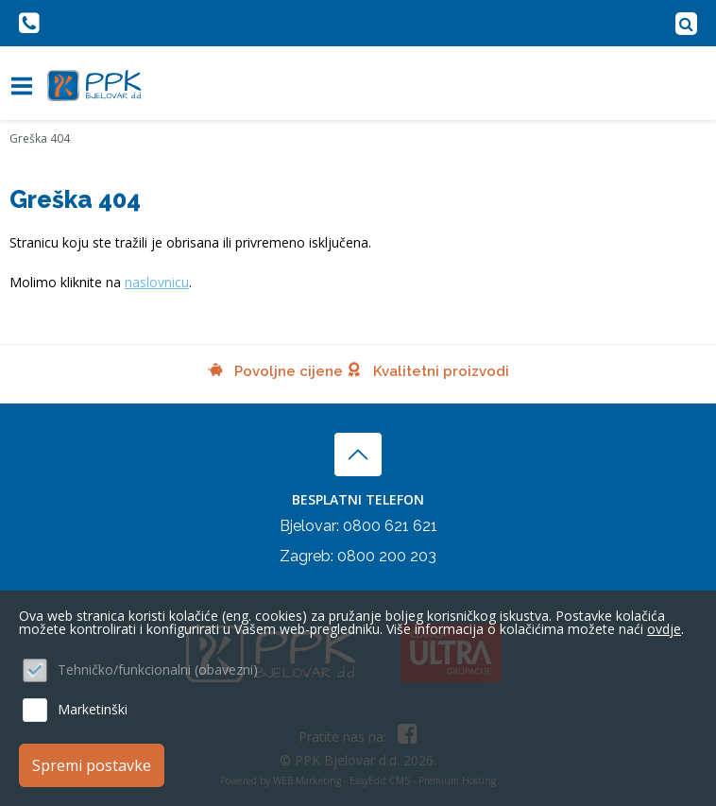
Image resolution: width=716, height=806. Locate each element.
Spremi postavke (91, 765)
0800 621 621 (390, 526)
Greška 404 (39, 138)
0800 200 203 (386, 556)
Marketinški (93, 709)
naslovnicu (157, 282)
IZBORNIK (26, 86)
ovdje (664, 629)
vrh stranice (358, 454)
